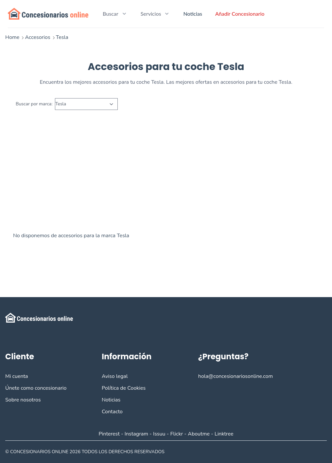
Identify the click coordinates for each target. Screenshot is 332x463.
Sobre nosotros (23, 399)
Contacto (112, 411)
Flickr (176, 433)
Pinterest (108, 433)
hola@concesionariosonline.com (235, 376)
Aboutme (199, 433)
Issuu (159, 433)
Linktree (224, 433)
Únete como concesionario (35, 388)
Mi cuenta (16, 376)
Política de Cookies (124, 388)
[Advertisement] (166, 177)
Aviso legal (115, 376)
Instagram (136, 433)
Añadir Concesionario (240, 13)
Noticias (192, 13)
